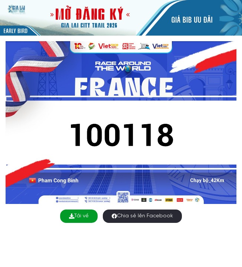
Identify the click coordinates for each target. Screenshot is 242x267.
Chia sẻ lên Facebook (142, 216)
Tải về (79, 216)
